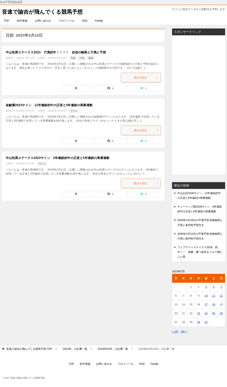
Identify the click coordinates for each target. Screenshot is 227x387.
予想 (73, 58)
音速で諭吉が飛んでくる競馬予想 (45, 11)
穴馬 (82, 58)
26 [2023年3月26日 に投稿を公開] (221, 313)
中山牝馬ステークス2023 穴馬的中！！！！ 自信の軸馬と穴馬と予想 (56, 52)
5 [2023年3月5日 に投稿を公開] (221, 286)
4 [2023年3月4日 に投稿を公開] (213, 286)
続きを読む (146, 77)
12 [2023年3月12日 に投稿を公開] (221, 295)
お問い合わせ (43, 20)
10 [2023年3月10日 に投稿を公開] (206, 295)
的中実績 (22, 20)
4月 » (184, 331)
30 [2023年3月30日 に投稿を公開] (198, 322)
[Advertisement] (198, 105)
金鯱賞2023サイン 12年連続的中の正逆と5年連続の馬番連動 (49, 105)
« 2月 (175, 331)
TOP (6, 20)
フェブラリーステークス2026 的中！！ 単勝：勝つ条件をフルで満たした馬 (199, 252)
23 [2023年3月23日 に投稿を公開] (198, 313)
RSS (85, 20)
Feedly (99, 20)
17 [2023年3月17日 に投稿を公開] (206, 304)
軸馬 (90, 58)
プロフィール (66, 20)
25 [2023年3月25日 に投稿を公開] (213, 313)
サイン (74, 111)
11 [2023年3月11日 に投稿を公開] (213, 295)
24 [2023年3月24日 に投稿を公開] (206, 313)
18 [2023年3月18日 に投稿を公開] (213, 304)
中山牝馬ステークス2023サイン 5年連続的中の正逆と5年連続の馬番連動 (58, 158)
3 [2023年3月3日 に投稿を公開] (206, 286)
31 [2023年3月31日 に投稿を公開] (206, 322)
